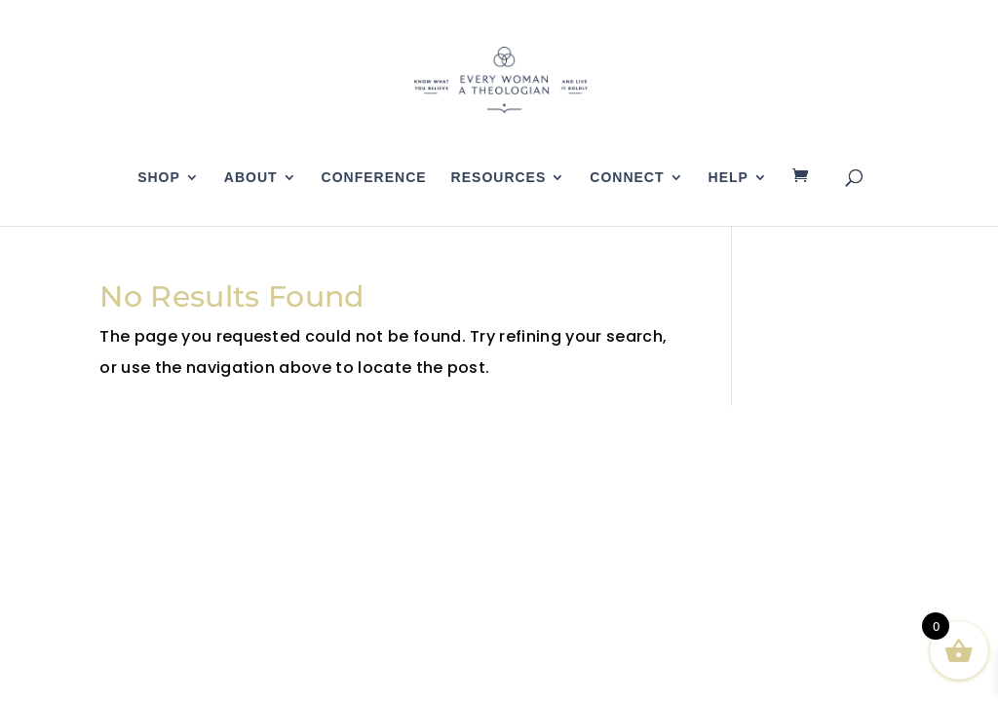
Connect (627, 177)
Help (728, 177)
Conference (374, 177)
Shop (158, 177)
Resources (499, 177)
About (251, 177)
